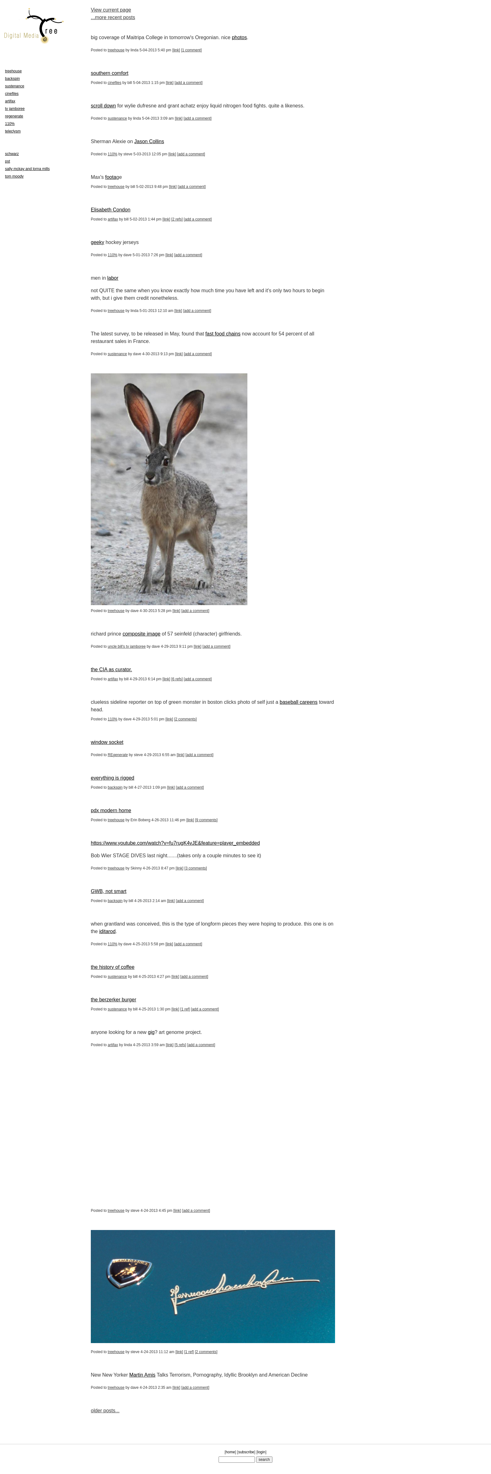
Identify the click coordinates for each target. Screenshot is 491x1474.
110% (112, 154)
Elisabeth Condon (110, 209)
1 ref (185, 1009)
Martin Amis (142, 1375)
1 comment (191, 50)
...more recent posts (113, 17)
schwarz (12, 154)
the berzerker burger (113, 999)
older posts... (105, 1410)
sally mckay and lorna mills (27, 169)
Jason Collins (149, 141)
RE (118, 755)
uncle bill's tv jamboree (127, 646)
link (176, 50)
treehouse (116, 50)
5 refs (180, 1045)
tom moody (14, 176)
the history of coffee (112, 967)
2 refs (177, 219)
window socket (107, 742)
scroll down (103, 105)
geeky (97, 242)
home (230, 1452)
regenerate (14, 116)
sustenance (117, 118)
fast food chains (222, 333)
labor (112, 278)
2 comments (185, 719)
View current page (111, 10)
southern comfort (109, 73)
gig (151, 1032)
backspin (115, 787)
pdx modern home (111, 810)
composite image (141, 633)
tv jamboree (15, 108)
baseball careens (299, 702)
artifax (113, 219)
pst (7, 161)
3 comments (195, 868)
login (261, 1452)
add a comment (189, 82)
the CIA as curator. (111, 669)
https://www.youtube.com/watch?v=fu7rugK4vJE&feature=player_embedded (175, 843)
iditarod (107, 931)
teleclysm (13, 131)
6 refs (177, 679)
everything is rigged (112, 778)
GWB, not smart (109, 891)
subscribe (246, 1452)
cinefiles (114, 82)
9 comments (206, 820)
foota (110, 177)
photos (239, 37)
